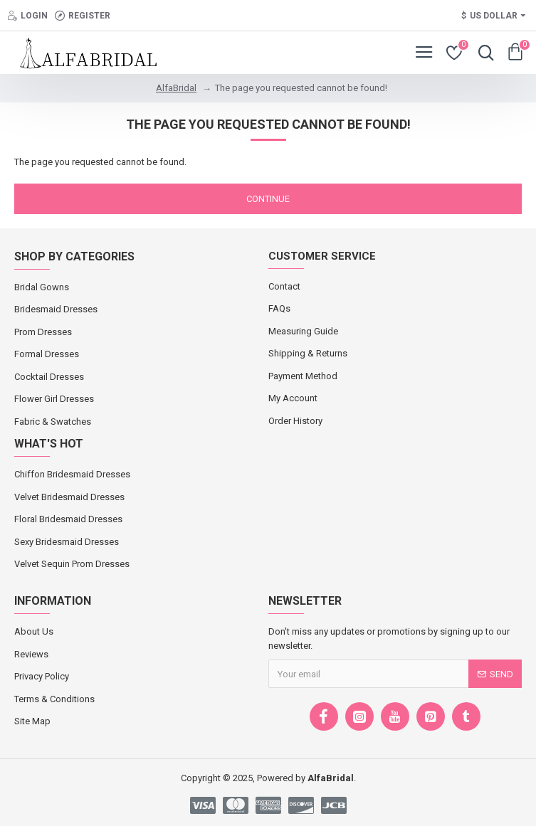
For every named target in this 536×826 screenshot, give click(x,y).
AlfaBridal (176, 88)
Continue (268, 199)
